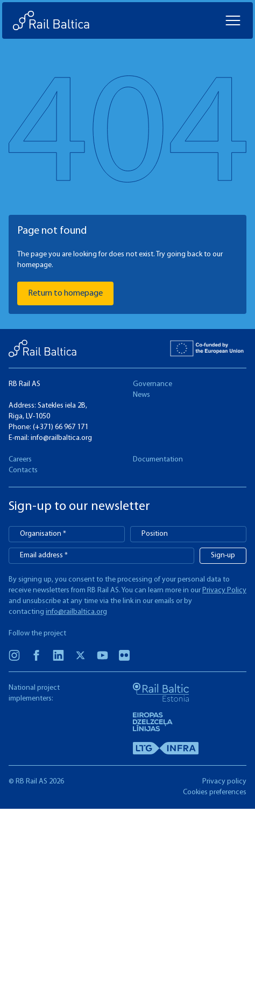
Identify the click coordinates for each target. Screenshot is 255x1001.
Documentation (158, 460)
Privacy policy (224, 782)
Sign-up (223, 555)
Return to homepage (65, 293)
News (141, 395)
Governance (152, 384)
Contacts (23, 470)
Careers (20, 460)
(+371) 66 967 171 (60, 427)
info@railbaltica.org (61, 438)
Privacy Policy (224, 590)
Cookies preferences (214, 792)
